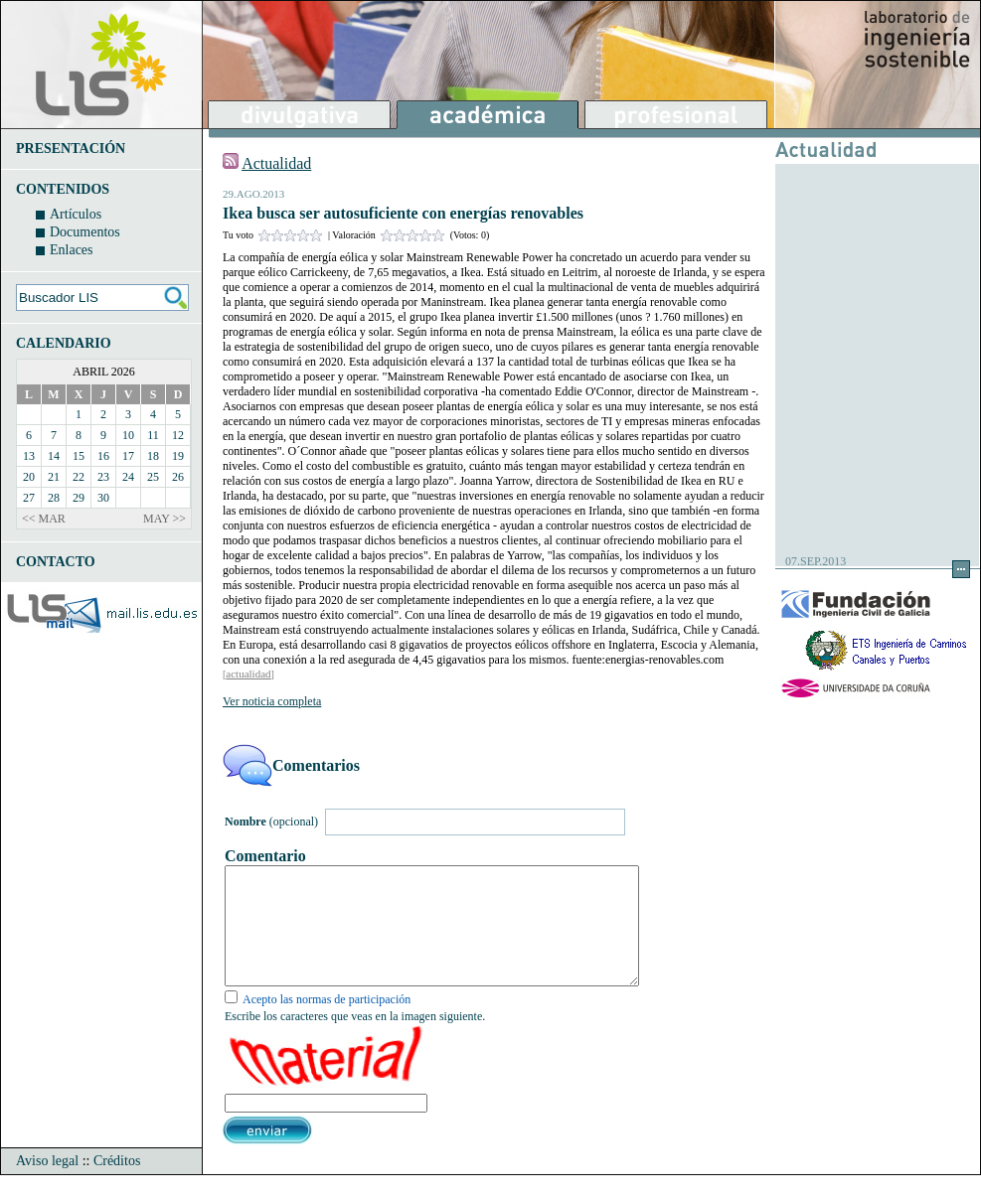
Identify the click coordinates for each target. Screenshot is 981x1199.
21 (54, 477)
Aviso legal (47, 1184)
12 (178, 435)
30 (103, 498)
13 (29, 456)
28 (54, 498)
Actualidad (276, 163)
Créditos (116, 1184)
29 (78, 498)
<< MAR (44, 518)
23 (103, 477)
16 (103, 456)
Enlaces (71, 249)
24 (128, 477)
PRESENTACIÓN (70, 148)
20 (29, 477)
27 (29, 498)
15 (78, 456)
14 (54, 456)
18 (153, 456)
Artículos (75, 214)
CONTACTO (55, 561)
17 (128, 456)
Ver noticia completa (272, 701)
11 (153, 435)
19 (178, 456)
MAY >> (164, 518)
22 (78, 477)
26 (178, 477)
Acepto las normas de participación (326, 1023)
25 (153, 477)
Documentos (85, 232)
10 (128, 435)
